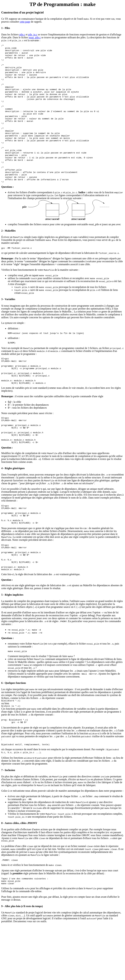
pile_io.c (32, 34)
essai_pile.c (35, 37)
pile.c (22, 34)
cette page (25, 21)
